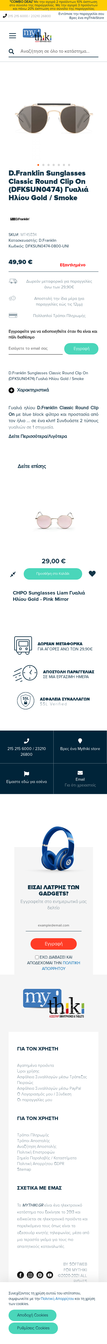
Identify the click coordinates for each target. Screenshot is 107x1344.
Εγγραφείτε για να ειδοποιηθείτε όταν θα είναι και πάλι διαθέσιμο (53, 334)
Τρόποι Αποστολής (33, 1140)
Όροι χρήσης (28, 1071)
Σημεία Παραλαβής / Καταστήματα (46, 1158)
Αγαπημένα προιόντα (35, 1065)
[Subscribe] (54, 944)
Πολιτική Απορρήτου (57, 1298)
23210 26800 (41, 16)
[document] (53, 1313)
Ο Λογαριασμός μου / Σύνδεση (44, 1094)
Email (80, 779)
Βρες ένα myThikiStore (86, 18)
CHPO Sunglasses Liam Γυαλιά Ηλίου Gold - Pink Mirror (49, 596)
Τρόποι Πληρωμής (33, 1135)
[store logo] (37, 35)
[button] (20, 115)
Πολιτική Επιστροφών (36, 1152)
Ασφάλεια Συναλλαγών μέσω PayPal (49, 1088)
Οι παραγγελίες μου (34, 1099)
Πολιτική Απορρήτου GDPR (40, 1163)
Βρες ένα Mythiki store (80, 748)
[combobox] (53, 51)
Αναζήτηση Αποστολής (36, 1146)
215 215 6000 (18, 16)
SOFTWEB (78, 1264)
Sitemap (24, 1169)
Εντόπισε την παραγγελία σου (81, 14)
